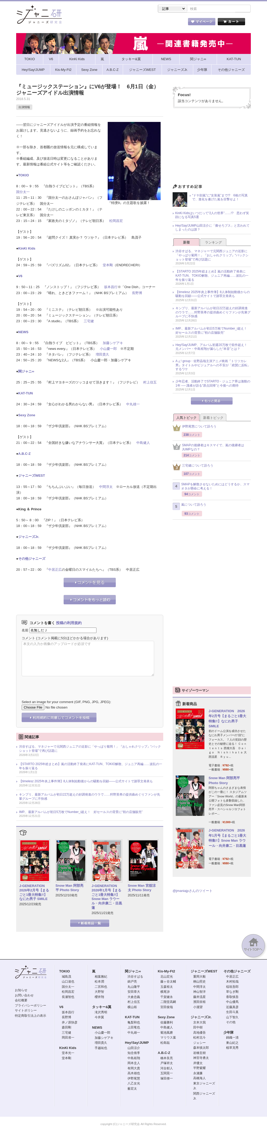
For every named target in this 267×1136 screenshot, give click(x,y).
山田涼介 (134, 1048)
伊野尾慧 (134, 1079)
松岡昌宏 (116, 221)
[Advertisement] (212, 148)
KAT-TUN (25, 394)
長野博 (137, 293)
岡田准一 (68, 1038)
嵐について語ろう (189, 507)
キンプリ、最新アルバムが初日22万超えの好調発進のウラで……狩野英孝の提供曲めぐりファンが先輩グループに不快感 (89, 797)
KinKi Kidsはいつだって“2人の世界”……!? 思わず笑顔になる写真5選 (212, 216)
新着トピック (213, 418)
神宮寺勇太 (201, 1058)
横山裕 (132, 1007)
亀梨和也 (134, 1023)
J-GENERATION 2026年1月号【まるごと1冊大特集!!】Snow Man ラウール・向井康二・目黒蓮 (107, 897)
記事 (112, 23)
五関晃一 (166, 1074)
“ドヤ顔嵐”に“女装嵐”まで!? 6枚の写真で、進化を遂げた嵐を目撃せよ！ (220, 198)
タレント (170, 23)
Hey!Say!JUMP (137, 1043)
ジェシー (199, 1043)
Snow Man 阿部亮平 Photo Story (69, 888)
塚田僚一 (166, 1079)
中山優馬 (232, 1002)
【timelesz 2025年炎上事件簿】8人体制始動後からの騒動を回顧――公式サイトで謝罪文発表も (86, 782)
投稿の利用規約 (69, 623)
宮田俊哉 (166, 1007)
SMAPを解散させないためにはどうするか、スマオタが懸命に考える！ (211, 487)
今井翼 (99, 1018)
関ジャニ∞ (26, 372)
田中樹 (198, 1028)
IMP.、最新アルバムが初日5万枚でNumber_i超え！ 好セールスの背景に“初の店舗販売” (81, 812)
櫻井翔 (99, 997)
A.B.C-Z (24, 454)
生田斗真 (232, 1012)
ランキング (213, 243)
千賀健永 (166, 997)
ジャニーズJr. (28, 537)
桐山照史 (199, 982)
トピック (141, 23)
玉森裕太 (166, 987)
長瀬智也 (68, 997)
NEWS (23, 332)
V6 (20, 276)
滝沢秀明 (101, 1013)
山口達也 (68, 982)
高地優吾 (199, 1033)
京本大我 (199, 1023)
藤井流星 (199, 997)
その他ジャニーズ (31, 559)
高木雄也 (134, 1074)
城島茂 (66, 977)
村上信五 (150, 383)
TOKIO (23, 176)
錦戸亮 (132, 982)
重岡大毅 (199, 977)
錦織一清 (232, 1038)
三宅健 (89, 322)
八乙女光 (134, 1084)
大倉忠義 (134, 997)
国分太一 (23, 192)
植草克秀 (232, 1048)
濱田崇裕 (199, 1002)
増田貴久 (102, 355)
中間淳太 (106, 487)
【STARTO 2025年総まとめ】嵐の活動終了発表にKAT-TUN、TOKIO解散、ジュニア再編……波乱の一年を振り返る (90, 767)
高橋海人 (199, 1079)
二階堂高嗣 (168, 1002)
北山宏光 (166, 977)
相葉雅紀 (101, 977)
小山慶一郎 (108, 349)
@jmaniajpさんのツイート (193, 891)
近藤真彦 (232, 1007)
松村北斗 (199, 1038)
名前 (25, 631)
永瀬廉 (198, 1074)
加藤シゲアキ (113, 343)
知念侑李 (134, 1053)
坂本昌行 (111, 287)
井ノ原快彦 (69, 1023)
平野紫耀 (199, 1068)
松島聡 (165, 1043)
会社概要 (21, 1001)
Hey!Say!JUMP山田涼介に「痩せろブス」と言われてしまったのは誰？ (212, 228)
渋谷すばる (135, 977)
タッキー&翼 (101, 1007)
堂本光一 (68, 1053)
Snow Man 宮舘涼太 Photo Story (142, 888)
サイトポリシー (26, 1011)
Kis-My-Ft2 (166, 972)
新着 (186, 243)
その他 (230, 1023)
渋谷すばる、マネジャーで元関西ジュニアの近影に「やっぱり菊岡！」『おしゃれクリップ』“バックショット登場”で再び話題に (90, 749)
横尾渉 (165, 992)
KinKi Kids (26, 249)
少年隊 (228, 1033)
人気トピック (186, 418)
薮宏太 (132, 1089)
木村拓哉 (232, 982)
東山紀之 (232, 1043)
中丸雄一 (133, 405)
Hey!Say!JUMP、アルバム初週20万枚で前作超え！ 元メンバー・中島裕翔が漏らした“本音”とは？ (212, 347)
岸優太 (198, 1063)
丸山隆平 (134, 987)
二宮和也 (101, 987)
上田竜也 (134, 1028)
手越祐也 (101, 1048)
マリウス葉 (168, 1038)
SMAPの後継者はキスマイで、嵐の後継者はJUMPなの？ (208, 448)
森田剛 (66, 1028)
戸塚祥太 (166, 1063)
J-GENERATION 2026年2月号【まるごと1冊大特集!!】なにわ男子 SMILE (34, 893)
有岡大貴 (134, 1069)
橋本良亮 (166, 1058)
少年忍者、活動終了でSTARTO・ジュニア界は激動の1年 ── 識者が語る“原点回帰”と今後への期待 (212, 384)
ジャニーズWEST (31, 476)
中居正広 (55, 570)
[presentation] (61, 684)
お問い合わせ (24, 996)
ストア (84, 23)
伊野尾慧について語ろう (194, 428)
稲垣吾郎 (232, 987)
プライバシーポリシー (30, 1006)
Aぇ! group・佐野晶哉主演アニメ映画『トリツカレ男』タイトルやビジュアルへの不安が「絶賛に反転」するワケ (213, 365)
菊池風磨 (166, 1033)
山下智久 (232, 1018)
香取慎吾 (232, 997)
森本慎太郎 (201, 1048)
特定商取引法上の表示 (30, 1016)
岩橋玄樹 (199, 1053)
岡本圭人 (134, 1063)
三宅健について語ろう (193, 467)
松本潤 (99, 982)
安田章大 (134, 992)
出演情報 (24, 107)
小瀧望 (198, 1007)
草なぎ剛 (232, 992)
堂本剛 (108, 266)
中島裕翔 (134, 1058)
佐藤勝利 (166, 1023)
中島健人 (143, 443)
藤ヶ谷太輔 (168, 982)
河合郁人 (166, 1069)
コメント (28, 639)
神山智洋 (199, 992)
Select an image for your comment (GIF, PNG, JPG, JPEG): (66, 702)
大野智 (99, 992)
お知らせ (21, 990)
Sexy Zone (26, 416)
